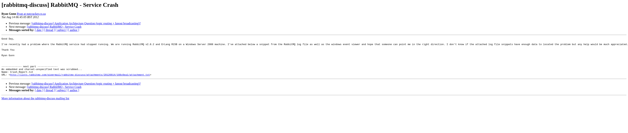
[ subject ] (61, 30)
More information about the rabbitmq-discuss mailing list (35, 106)
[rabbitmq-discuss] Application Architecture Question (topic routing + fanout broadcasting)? (86, 23)
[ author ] (73, 30)
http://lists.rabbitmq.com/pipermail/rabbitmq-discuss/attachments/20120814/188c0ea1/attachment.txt (80, 82)
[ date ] (39, 30)
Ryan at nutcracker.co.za (31, 13)
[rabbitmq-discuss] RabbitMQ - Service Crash (54, 26)
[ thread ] (49, 30)
